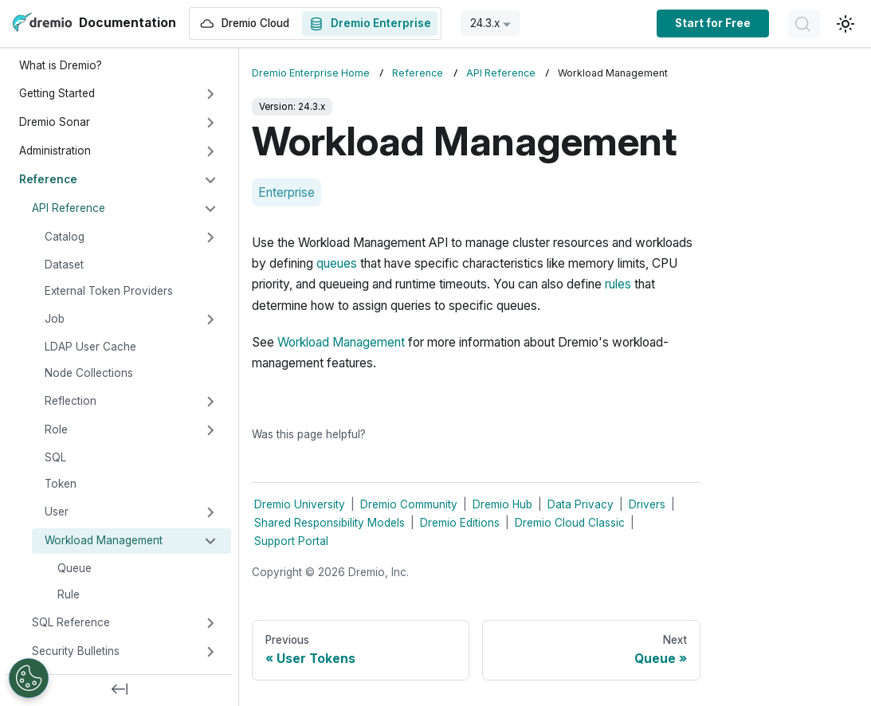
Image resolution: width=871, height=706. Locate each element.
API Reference (68, 208)
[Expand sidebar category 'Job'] (210, 319)
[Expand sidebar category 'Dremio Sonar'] (210, 122)
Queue (74, 568)
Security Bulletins (76, 651)
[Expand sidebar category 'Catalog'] (210, 237)
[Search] (804, 24)
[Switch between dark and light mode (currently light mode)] (845, 24)
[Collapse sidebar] (119, 690)
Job (55, 318)
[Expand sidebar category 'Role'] (210, 430)
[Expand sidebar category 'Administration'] (210, 151)
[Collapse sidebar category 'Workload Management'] (210, 541)
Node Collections (89, 373)
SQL (55, 457)
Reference (48, 179)
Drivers (647, 504)
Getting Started (57, 93)
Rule (68, 594)
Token (61, 483)
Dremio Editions (460, 522)
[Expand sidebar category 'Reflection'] (210, 401)
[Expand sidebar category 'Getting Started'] (210, 94)
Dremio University (299, 504)
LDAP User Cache (90, 346)
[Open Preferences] (29, 678)
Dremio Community (408, 504)
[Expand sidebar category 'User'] (210, 512)
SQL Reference (71, 622)
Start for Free (713, 23)
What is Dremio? (60, 65)
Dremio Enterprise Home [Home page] (311, 73)
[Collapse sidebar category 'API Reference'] (210, 208)
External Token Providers (109, 290)
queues (336, 263)
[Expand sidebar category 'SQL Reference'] (210, 623)
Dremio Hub (502, 504)
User (57, 511)
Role (56, 429)
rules (618, 284)
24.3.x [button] (485, 23)
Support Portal (291, 541)
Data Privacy (580, 504)
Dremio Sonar (54, 122)
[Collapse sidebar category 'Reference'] (210, 180)
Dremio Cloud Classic (570, 522)
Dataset (64, 264)
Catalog (64, 236)
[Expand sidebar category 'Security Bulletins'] (210, 651)
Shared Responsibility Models (329, 522)
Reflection (70, 400)
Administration (55, 150)
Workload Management (104, 540)
